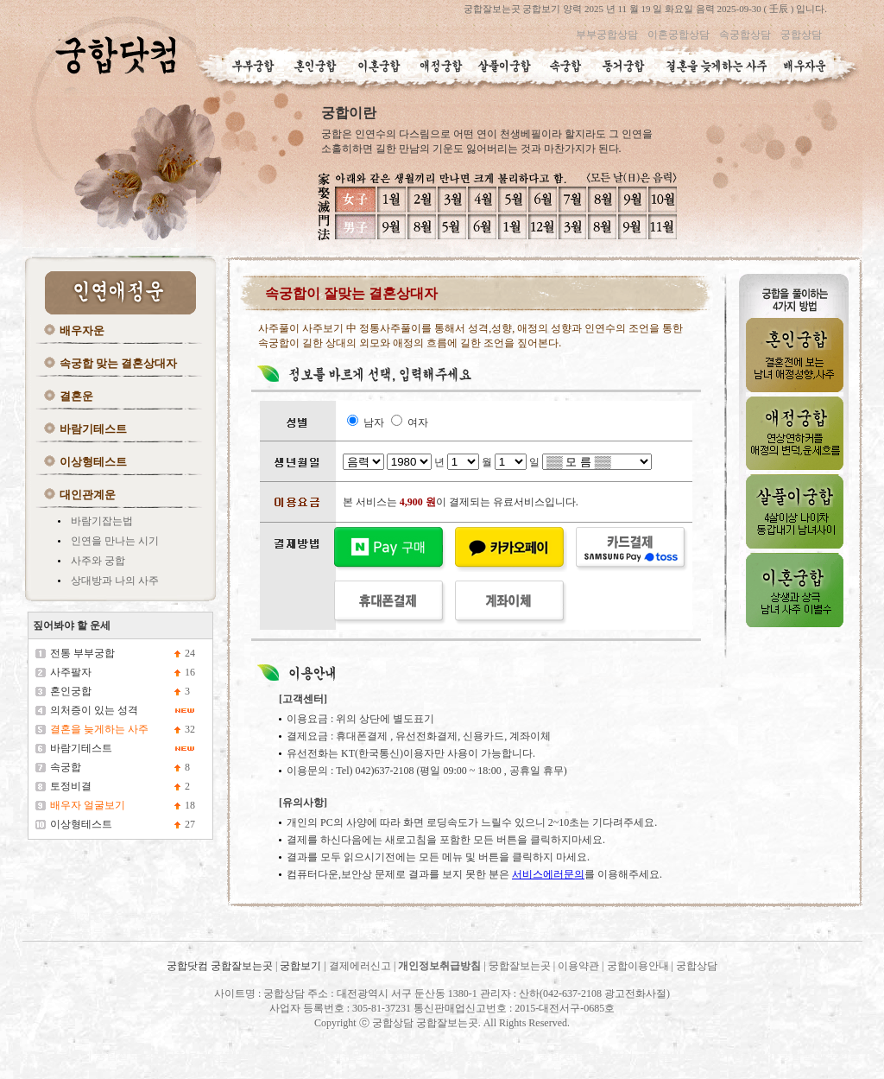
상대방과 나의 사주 (115, 580)
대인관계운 (88, 494)
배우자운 (82, 330)
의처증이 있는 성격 (94, 710)
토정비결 (71, 786)
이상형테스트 (93, 461)
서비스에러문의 (548, 874)
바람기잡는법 (102, 521)
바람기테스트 (93, 428)
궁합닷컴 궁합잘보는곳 (221, 966)
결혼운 (76, 396)
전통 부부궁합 (82, 653)
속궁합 (65, 767)
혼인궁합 (71, 691)
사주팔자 (71, 672)
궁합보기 (300, 966)
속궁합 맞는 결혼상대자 (119, 363)
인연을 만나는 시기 (115, 541)
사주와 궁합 (98, 561)
